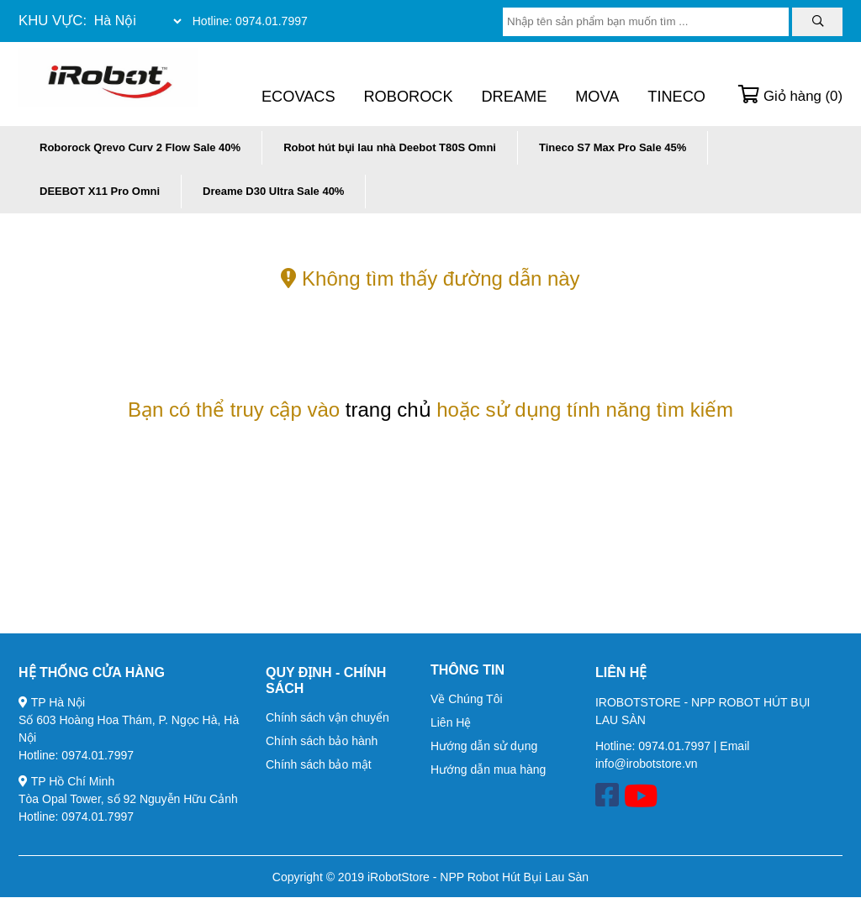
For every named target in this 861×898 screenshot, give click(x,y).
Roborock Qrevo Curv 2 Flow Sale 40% (140, 147)
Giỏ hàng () (790, 96)
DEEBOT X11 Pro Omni (100, 191)
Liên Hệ (450, 722)
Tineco (676, 96)
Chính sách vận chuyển (327, 717)
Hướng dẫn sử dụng (483, 746)
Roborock (407, 96)
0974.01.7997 (271, 21)
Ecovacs (298, 96)
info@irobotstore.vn (646, 763)
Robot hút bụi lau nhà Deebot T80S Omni (389, 147)
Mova (597, 96)
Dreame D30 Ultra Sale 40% (273, 191)
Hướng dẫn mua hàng (488, 769)
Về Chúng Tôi (466, 699)
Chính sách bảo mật (319, 764)
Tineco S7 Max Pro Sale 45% (612, 147)
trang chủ (388, 409)
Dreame (514, 96)
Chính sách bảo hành (322, 741)
